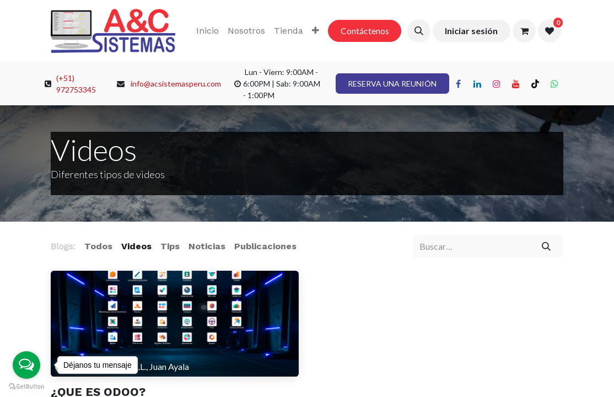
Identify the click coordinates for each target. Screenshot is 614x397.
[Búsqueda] (546, 246)
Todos (98, 246)
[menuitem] (207, 31)
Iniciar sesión (471, 30)
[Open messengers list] (26, 365)
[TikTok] (535, 84)
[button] (418, 30)
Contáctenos (365, 30)
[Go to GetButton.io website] (26, 386)
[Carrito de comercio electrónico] (524, 30)
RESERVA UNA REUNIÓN (392, 83)
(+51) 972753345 (76, 83)
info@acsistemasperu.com (176, 83)
